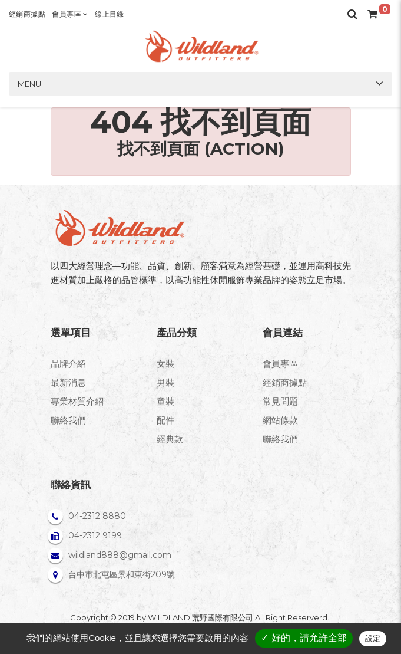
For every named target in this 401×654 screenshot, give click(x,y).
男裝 (165, 382)
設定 (372, 638)
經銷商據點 (27, 13)
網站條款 (280, 420)
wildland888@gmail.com (119, 555)
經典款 (170, 439)
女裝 (165, 363)
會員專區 (70, 13)
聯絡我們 (68, 420)
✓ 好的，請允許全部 (303, 638)
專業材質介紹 (77, 401)
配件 (165, 420)
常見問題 (280, 401)
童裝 (165, 401)
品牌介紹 (68, 363)
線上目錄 (109, 13)
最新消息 (68, 382)
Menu (29, 83)
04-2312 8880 (97, 516)
